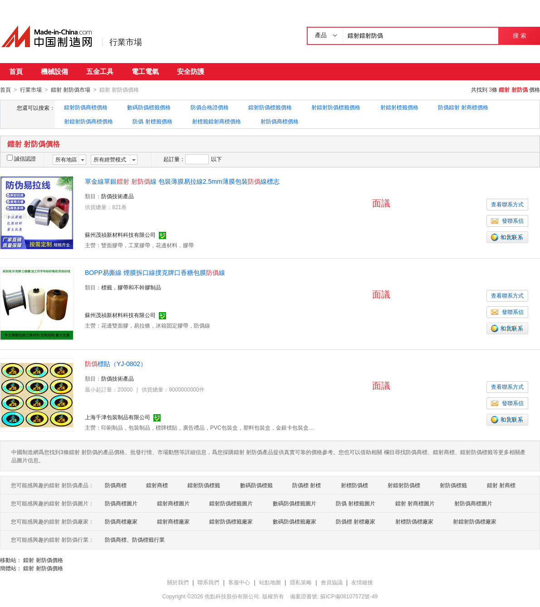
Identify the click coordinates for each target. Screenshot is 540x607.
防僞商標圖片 (121, 503)
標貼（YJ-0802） (116, 363)
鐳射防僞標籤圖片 (231, 503)
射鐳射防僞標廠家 (474, 521)
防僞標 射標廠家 (355, 521)
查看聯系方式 (507, 204)
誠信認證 (21, 158)
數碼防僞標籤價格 (149, 107)
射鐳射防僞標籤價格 (335, 107)
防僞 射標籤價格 (152, 121)
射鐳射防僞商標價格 (88, 121)
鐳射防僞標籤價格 (270, 107)
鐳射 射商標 (501, 485)
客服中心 (239, 582)
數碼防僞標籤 (256, 485)
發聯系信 (507, 220)
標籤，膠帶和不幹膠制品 (131, 287)
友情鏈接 (362, 582)
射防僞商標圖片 (473, 503)
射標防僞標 (354, 485)
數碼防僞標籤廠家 (294, 521)
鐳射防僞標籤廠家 (231, 521)
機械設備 (54, 71)
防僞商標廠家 (121, 521)
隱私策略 (301, 582)
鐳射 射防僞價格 (43, 560)
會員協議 (332, 582)
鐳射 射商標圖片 (415, 503)
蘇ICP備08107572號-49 (349, 596)
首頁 (16, 71)
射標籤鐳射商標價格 (216, 121)
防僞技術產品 (117, 196)
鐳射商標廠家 (173, 521)
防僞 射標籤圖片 (355, 503)
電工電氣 (145, 71)
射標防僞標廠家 (414, 521)
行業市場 (125, 42)
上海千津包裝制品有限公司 (117, 417)
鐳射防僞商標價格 (86, 107)
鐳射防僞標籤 (203, 485)
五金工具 (99, 71)
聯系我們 (208, 582)
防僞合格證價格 (210, 107)
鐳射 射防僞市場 (70, 90)
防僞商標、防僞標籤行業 (135, 539)
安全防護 (190, 71)
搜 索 (519, 35)
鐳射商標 (157, 485)
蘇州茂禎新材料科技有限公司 (120, 234)
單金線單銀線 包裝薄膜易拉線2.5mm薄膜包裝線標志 (182, 181)
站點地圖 (270, 582)
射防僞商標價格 (279, 121)
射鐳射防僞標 (404, 485)
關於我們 (178, 582)
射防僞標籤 (453, 485)
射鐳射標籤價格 (399, 107)
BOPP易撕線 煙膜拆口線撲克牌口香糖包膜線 (155, 272)
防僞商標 (116, 485)
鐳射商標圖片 (173, 503)
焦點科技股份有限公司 (232, 596)
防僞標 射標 (306, 485)
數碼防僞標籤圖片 (294, 503)
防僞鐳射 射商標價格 (463, 107)
